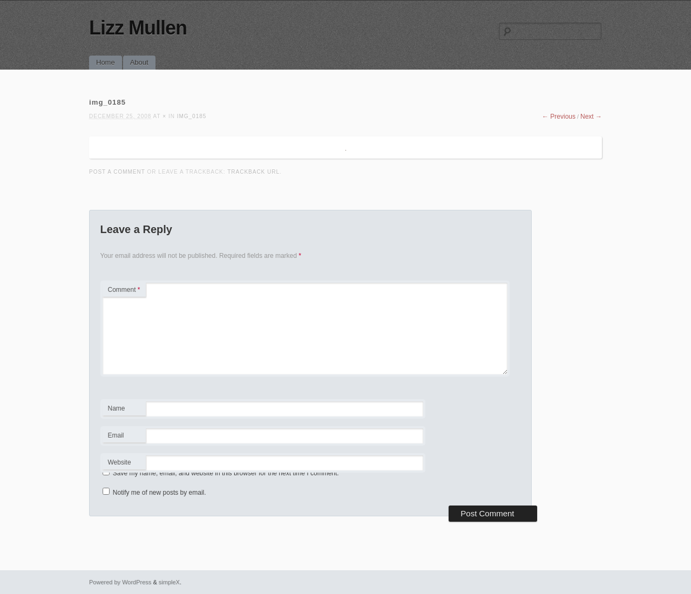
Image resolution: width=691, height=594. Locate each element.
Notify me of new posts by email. (159, 492)
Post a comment (117, 172)
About (139, 62)
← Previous (558, 116)
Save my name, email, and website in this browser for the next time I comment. (226, 473)
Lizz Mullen (138, 28)
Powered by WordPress (120, 582)
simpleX (169, 582)
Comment (124, 289)
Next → (591, 116)
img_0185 (192, 116)
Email (124, 437)
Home (105, 62)
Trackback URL (253, 172)
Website (119, 462)
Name (124, 410)
